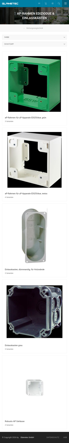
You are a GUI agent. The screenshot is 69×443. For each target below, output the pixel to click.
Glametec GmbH (27, 437)
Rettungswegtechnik (34, 28)
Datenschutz (53, 437)
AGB (65, 437)
